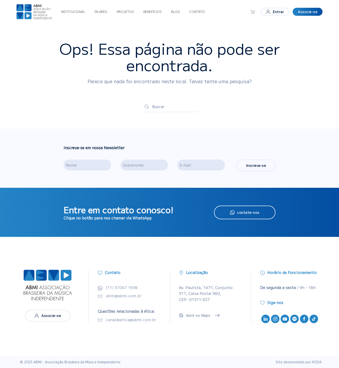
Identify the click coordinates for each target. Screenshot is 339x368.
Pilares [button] (101, 11)
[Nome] (87, 165)
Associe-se (307, 11)
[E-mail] (201, 165)
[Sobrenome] (144, 165)
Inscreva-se (256, 165)
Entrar (275, 11)
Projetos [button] (125, 11)
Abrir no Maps (194, 315)
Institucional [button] (73, 11)
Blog (175, 11)
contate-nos (244, 212)
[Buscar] (169, 106)
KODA (317, 362)
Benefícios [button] (152, 11)
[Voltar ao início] (34, 11)
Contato (197, 11)
